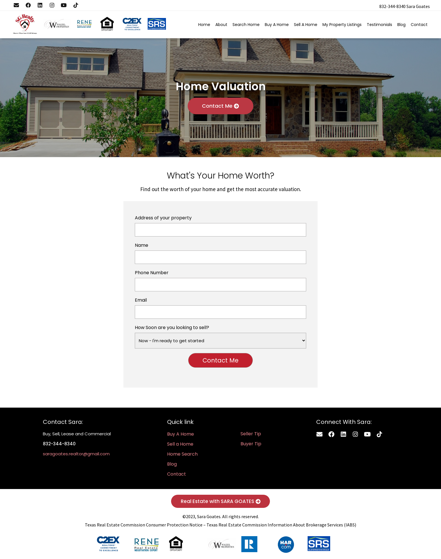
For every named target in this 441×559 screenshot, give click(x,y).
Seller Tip (250, 435)
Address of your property (220, 227)
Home (203, 26)
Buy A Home (276, 26)
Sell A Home (304, 26)
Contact (418, 26)
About (220, 26)
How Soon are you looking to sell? (220, 338)
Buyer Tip (250, 445)
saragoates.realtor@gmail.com (76, 455)
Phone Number (220, 282)
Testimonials (378, 26)
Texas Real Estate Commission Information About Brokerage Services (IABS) (281, 527)
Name (220, 255)
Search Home (245, 26)
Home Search (182, 455)
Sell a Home (180, 445)
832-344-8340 (392, 6)
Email (220, 309)
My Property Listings (341, 26)
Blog (400, 26)
